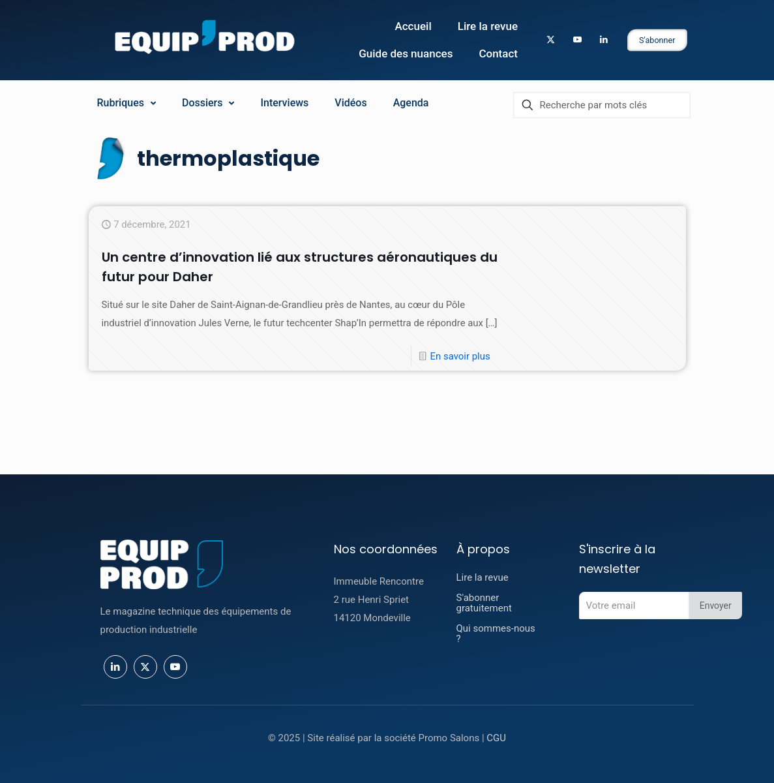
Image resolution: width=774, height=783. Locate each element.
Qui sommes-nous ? (495, 633)
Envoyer (716, 605)
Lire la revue (482, 577)
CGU (496, 738)
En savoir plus (460, 375)
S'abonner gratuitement (484, 603)
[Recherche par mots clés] (602, 105)
